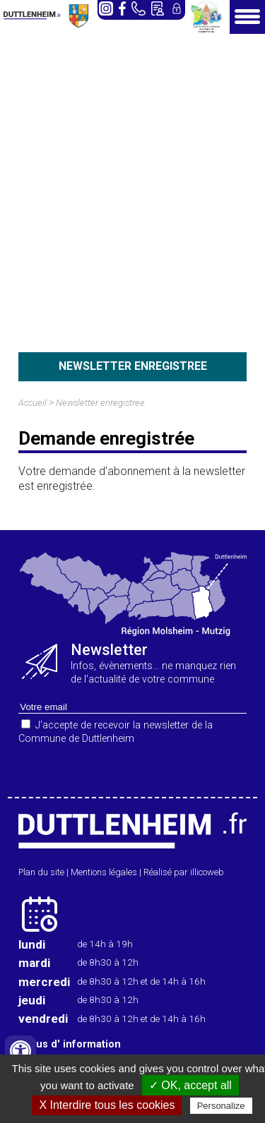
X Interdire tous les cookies (107, 1105)
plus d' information (74, 1044)
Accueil (32, 402)
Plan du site (41, 872)
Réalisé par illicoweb (183, 872)
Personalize (221, 1105)
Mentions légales (104, 872)
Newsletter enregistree (100, 402)
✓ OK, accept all (190, 1085)
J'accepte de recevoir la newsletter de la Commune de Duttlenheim (115, 732)
